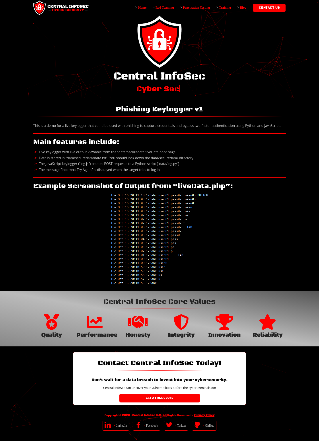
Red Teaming (165, 7)
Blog (243, 7)
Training (225, 7)
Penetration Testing (196, 7)
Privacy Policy (204, 415)
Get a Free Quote (159, 398)
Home (142, 7)
